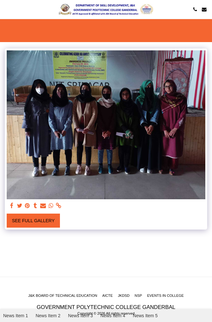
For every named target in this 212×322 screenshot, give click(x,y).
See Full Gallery (33, 220)
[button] (7, 9)
